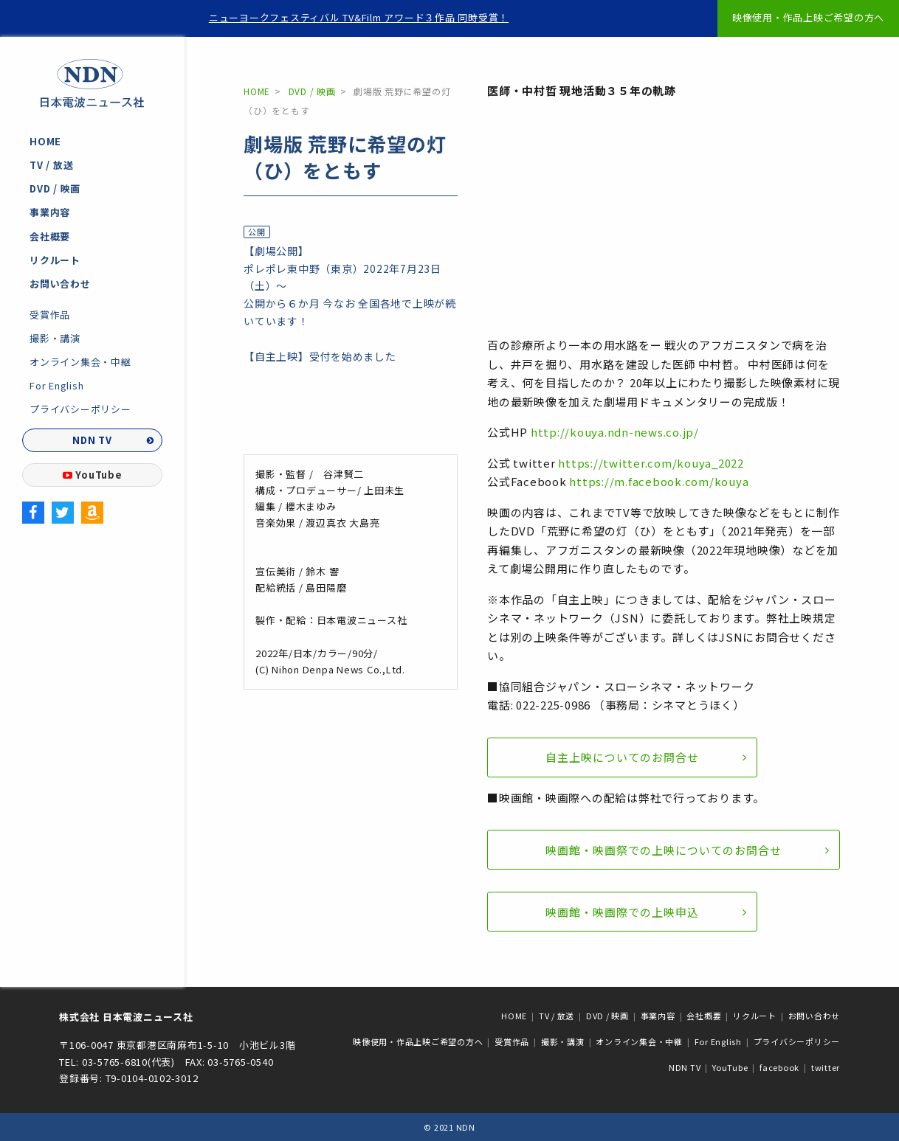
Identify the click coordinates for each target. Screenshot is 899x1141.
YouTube (93, 475)
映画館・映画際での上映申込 (622, 912)
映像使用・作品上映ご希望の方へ (808, 17)
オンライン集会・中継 (80, 362)
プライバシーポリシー (80, 409)
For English (56, 385)
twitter (825, 1067)
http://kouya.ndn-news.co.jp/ (615, 432)
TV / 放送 (51, 165)
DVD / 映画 (55, 188)
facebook (779, 1067)
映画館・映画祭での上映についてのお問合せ (663, 850)
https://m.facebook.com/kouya (658, 481)
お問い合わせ (60, 284)
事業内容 (50, 212)
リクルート (55, 260)
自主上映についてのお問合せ (622, 757)
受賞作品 (50, 315)
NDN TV (92, 440)
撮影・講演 (55, 338)
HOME (45, 141)
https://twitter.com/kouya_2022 (651, 463)
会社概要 (50, 236)
